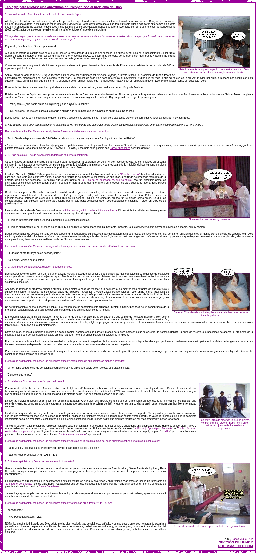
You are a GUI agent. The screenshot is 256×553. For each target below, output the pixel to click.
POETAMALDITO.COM (235, 546)
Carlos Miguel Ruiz (242, 538)
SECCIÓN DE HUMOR (236, 542)
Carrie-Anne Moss (120, 148)
